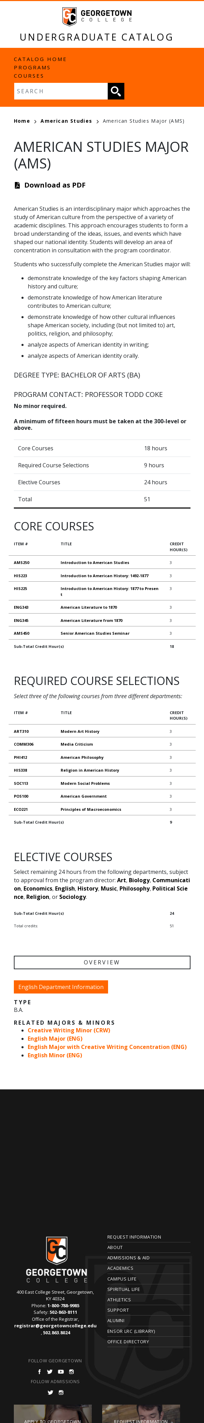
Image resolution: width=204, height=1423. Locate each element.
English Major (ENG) (55, 1038)
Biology (139, 880)
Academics (120, 1268)
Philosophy (134, 888)
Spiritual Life (123, 1289)
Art (121, 880)
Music (109, 888)
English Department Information (61, 987)
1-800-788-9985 (63, 1305)
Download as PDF (55, 185)
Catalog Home (40, 58)
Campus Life (122, 1279)
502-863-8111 (63, 1312)
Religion (37, 897)
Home (25, 121)
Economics (38, 888)
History (88, 888)
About (115, 1247)
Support (118, 1310)
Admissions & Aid (128, 1258)
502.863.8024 (56, 1332)
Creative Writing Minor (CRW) (69, 1030)
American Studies (69, 121)
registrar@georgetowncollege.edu (55, 1325)
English (65, 888)
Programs (32, 67)
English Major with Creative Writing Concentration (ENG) (107, 1047)
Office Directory (128, 1341)
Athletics (119, 1299)
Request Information (134, 1237)
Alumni (116, 1320)
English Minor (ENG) (55, 1055)
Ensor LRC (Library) (131, 1331)
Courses (29, 75)
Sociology (72, 897)
